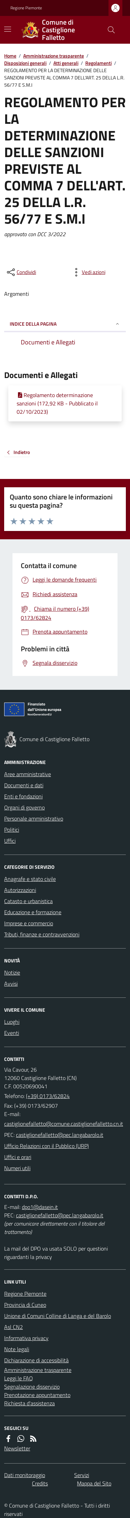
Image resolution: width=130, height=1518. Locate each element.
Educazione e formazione (32, 912)
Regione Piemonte (26, 8)
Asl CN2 (13, 1327)
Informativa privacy (26, 1338)
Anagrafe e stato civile (30, 879)
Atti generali (65, 63)
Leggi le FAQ (18, 1378)
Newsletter (17, 1448)
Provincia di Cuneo (25, 1305)
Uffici (10, 841)
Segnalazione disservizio (32, 1386)
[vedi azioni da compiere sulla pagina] (88, 272)
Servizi (81, 1475)
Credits (40, 1483)
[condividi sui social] (20, 272)
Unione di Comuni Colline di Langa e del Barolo (57, 1316)
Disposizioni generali (25, 63)
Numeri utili (17, 1168)
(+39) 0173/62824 (48, 1096)
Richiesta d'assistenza (29, 1403)
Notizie (12, 972)
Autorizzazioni (20, 890)
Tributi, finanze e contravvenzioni (41, 934)
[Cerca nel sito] (108, 30)
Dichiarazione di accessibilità (36, 1360)
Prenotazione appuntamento (37, 1395)
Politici (11, 829)
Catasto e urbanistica (28, 901)
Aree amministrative (27, 774)
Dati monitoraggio (24, 1475)
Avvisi (11, 983)
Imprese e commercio (28, 923)
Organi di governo (24, 807)
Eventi (11, 1033)
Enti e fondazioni (23, 796)
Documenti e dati (23, 785)
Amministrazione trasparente (53, 55)
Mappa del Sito (94, 1483)
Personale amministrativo (33, 818)
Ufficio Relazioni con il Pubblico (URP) (46, 1146)
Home (10, 55)
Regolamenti (98, 63)
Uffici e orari (17, 1157)
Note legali (16, 1349)
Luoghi (11, 1022)
